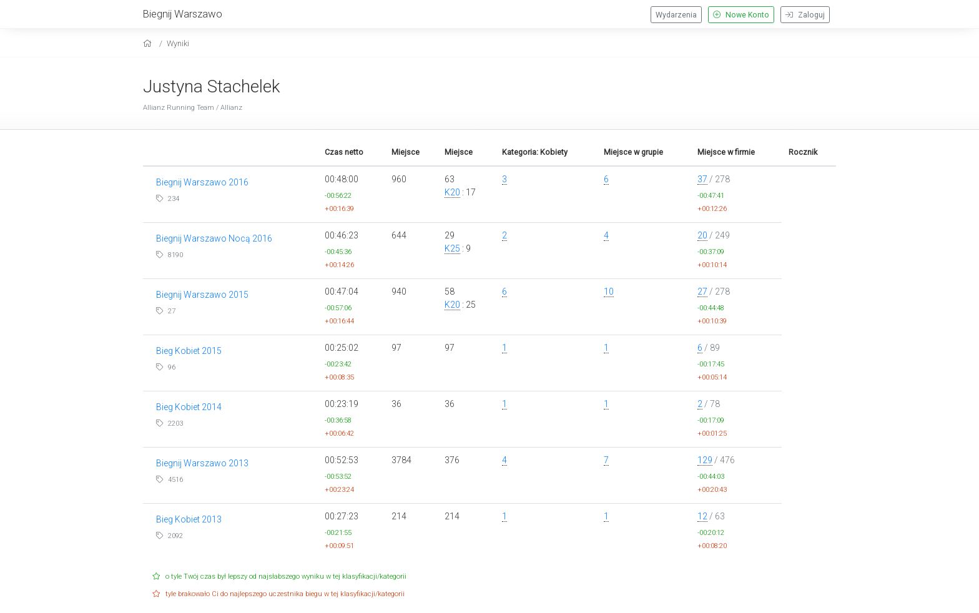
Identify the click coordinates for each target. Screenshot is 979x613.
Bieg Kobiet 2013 (189, 519)
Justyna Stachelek (211, 86)
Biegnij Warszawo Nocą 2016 (214, 238)
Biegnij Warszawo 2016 (202, 182)
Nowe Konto (741, 15)
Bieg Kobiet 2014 (189, 407)
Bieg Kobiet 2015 (189, 351)
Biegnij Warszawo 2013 (202, 463)
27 (702, 292)
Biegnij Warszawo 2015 (202, 295)
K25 (452, 248)
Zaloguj (805, 15)
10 (609, 292)
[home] (149, 43)
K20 (452, 192)
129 (704, 460)
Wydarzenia (676, 15)
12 (702, 516)
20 (702, 235)
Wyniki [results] (178, 43)
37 (702, 179)
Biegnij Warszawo (182, 13)
